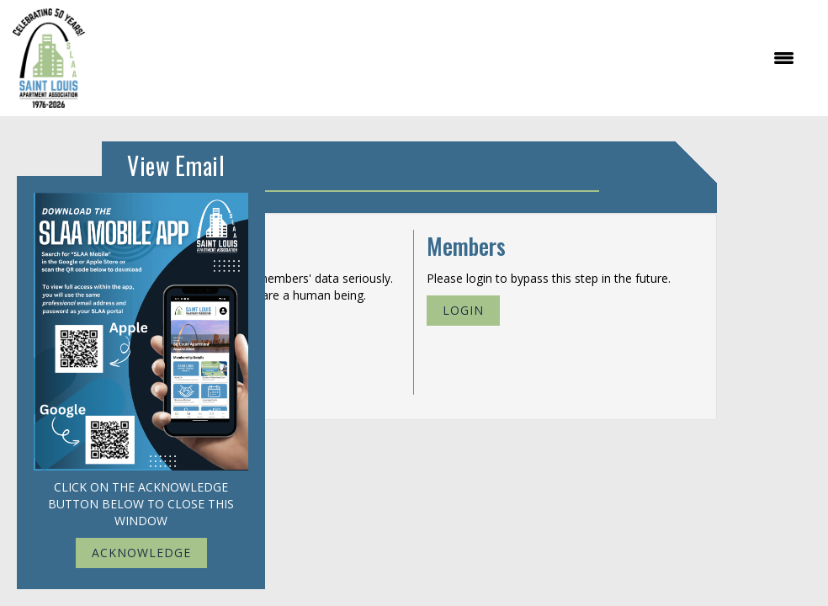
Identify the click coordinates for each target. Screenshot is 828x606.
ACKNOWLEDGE (141, 553)
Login (463, 310)
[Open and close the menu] (448, 58)
